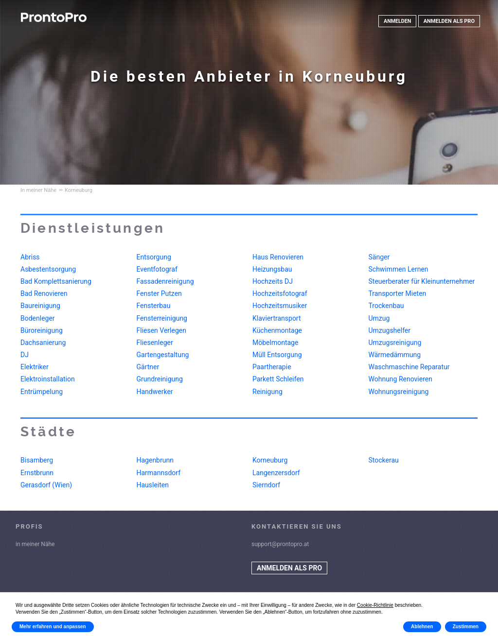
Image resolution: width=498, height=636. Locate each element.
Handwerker (155, 391)
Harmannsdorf (159, 473)
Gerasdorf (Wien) (46, 485)
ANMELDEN (397, 21)
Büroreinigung (41, 330)
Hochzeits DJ (272, 281)
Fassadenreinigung (165, 281)
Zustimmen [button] (466, 626)
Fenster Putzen (159, 293)
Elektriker (34, 367)
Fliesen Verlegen (161, 330)
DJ (24, 355)
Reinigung (267, 391)
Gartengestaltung (163, 355)
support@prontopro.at (280, 544)
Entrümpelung (41, 391)
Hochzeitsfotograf (279, 293)
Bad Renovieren (44, 293)
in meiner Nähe (35, 544)
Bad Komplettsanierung (55, 281)
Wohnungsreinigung (399, 391)
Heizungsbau (272, 269)
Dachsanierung (43, 342)
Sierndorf (266, 485)
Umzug (379, 318)
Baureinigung (40, 305)
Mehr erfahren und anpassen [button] (52, 626)
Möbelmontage (275, 342)
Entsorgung (154, 257)
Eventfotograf (157, 269)
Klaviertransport (276, 318)
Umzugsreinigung (395, 342)
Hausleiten (153, 485)
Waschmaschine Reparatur (409, 367)
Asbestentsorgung (48, 269)
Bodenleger (37, 318)
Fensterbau (154, 305)
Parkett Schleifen (278, 379)
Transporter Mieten (398, 293)
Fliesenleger (155, 342)
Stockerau (384, 460)
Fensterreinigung (162, 318)
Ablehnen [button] (422, 626)
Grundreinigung (160, 379)
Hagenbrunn (155, 460)
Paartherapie (271, 367)
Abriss (30, 257)
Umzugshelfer (390, 330)
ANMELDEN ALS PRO (449, 21)
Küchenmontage (277, 330)
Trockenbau (386, 305)
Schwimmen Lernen (398, 269)
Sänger (379, 257)
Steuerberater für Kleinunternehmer (422, 281)
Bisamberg (36, 460)
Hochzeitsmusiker (279, 305)
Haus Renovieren (277, 257)
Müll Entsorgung (277, 355)
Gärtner (148, 367)
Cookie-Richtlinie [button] (375, 605)
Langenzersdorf (276, 473)
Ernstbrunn (36, 473)
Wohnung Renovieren (400, 379)
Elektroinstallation (47, 379)
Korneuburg (269, 460)
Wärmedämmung (395, 355)
